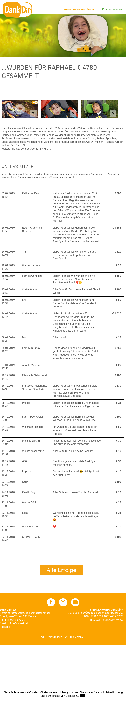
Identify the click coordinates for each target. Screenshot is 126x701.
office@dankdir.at (18, 623)
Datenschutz (74, 636)
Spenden (67, 9)
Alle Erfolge (61, 570)
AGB (42, 636)
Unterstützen (79, 9)
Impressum (54, 636)
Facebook (5, 626)
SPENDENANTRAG (113, 9)
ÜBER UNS (91, 9)
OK (82, 695)
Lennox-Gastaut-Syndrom (35, 148)
